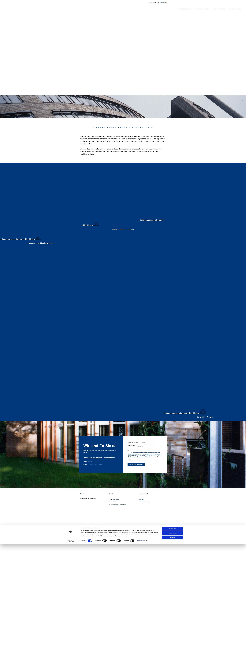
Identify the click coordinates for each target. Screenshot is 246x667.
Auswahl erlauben (172, 348)
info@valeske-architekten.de (95, 464)
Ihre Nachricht (131, 445)
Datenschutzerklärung (144, 502)
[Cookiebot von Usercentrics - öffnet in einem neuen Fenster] (70, 356)
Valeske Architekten (184, 9)
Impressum (141, 499)
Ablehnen (172, 353)
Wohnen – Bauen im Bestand (219, 9)
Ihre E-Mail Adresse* (133, 442)
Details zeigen (141, 356)
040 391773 (163, 2)
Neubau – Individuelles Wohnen (201, 9)
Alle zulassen (172, 344)
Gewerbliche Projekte (235, 9)
